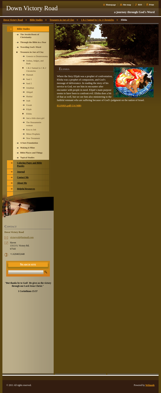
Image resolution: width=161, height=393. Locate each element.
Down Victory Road (13, 20)
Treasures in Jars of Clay (62, 20)
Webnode (150, 385)
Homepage (111, 4)
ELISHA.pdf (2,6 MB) (69, 105)
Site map (127, 4)
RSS (140, 4)
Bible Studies (36, 20)
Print (151, 4)
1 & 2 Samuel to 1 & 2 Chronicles (97, 20)
